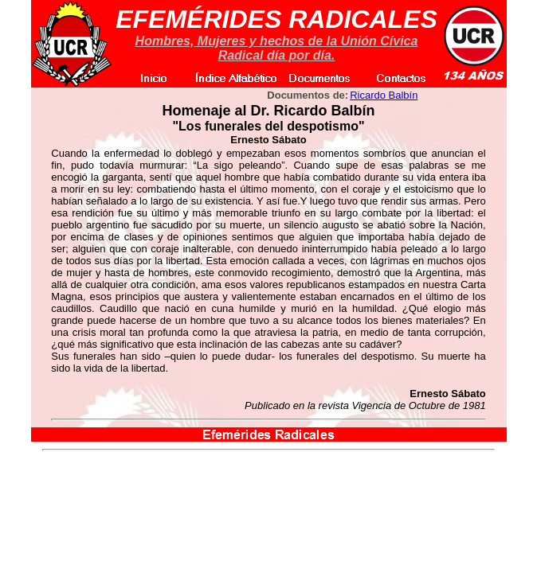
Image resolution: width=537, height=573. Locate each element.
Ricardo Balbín (383, 95)
